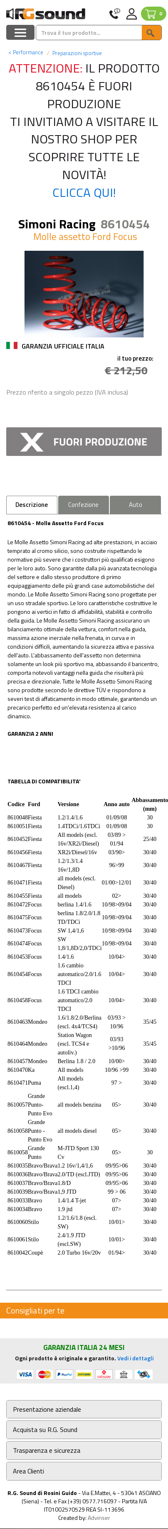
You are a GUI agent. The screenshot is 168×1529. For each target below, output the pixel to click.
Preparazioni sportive (76, 53)
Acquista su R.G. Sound (45, 1429)
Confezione (83, 504)
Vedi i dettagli (135, 1358)
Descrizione (31, 504)
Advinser (99, 1517)
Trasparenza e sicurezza (46, 1450)
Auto (135, 504)
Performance (25, 52)
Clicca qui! (84, 192)
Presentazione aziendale (47, 1409)
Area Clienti (28, 1471)
